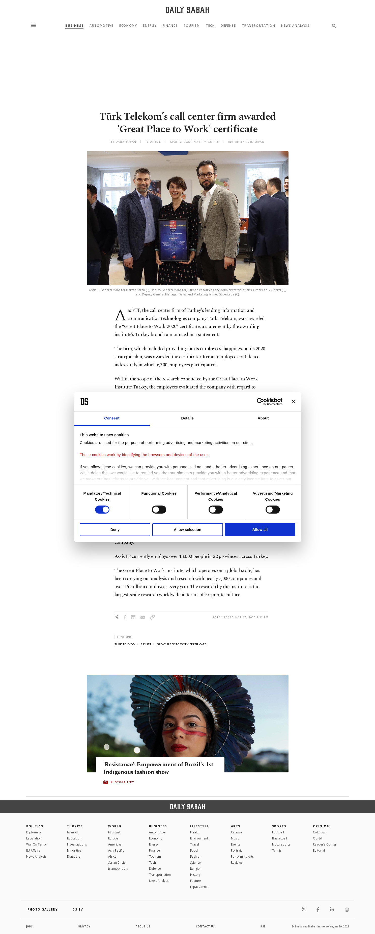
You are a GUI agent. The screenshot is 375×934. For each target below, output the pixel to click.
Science (195, 862)
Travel (194, 844)
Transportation (258, 25)
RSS (263, 926)
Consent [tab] (112, 418)
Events (235, 844)
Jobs (30, 926)
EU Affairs (33, 850)
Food (194, 850)
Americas (115, 844)
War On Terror (36, 844)
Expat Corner (199, 887)
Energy (150, 25)
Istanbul (72, 832)
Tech (210, 25)
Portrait (236, 850)
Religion (195, 868)
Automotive (101, 25)
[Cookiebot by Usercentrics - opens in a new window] (260, 401)
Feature (195, 881)
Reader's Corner (324, 844)
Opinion (321, 826)
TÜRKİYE (75, 826)
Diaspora (73, 856)
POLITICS (34, 826)
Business (74, 25)
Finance (170, 25)
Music (235, 838)
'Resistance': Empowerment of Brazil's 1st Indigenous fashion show (159, 768)
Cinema (236, 832)
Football (278, 832)
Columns (319, 832)
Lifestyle (199, 826)
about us (143, 926)
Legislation (34, 838)
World (115, 826)
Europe (113, 838)
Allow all (260, 530)
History (195, 874)
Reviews (236, 862)
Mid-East (114, 832)
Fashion (195, 856)
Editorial (319, 850)
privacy (84, 926)
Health (194, 832)
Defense (228, 25)
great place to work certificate (181, 644)
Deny (115, 530)
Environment (199, 838)
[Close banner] (293, 401)
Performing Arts (242, 856)
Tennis (276, 850)
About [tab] (263, 418)
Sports (279, 826)
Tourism (192, 25)
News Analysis (295, 25)
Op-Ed (317, 838)
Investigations (77, 844)
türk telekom (124, 644)
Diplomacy (34, 832)
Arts (235, 826)
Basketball (279, 838)
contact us (206, 926)
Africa (112, 856)
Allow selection (187, 530)
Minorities (74, 850)
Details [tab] (187, 418)
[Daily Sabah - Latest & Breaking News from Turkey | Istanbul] (187, 10)
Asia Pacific (116, 850)
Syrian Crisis (116, 862)
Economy (128, 25)
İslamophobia (118, 868)
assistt (146, 644)
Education (74, 838)
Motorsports (281, 844)
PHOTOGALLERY (122, 782)
